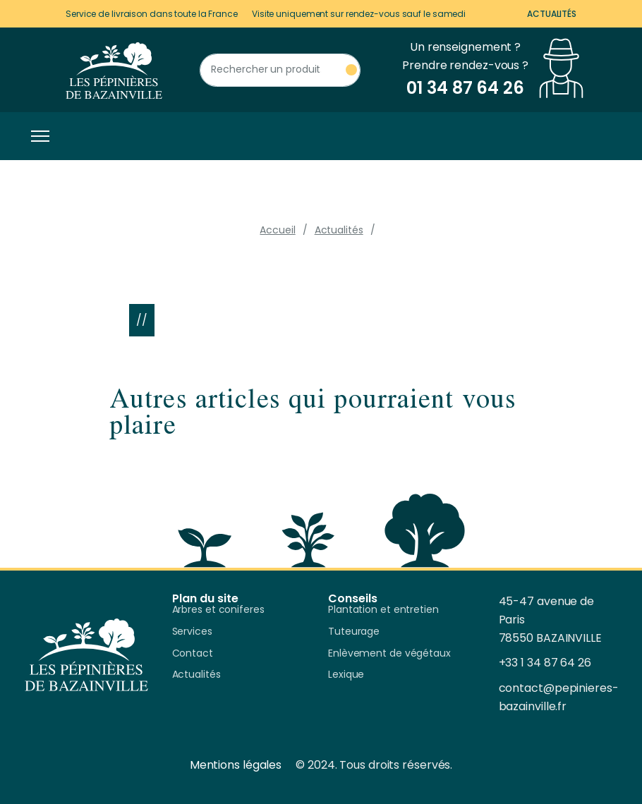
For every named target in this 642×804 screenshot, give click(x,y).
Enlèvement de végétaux (389, 653)
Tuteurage (354, 632)
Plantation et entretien (383, 610)
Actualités (551, 14)
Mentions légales (235, 765)
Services (192, 632)
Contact (192, 653)
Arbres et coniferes (218, 610)
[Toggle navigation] (37, 136)
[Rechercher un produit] (280, 70)
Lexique (346, 675)
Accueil (277, 230)
